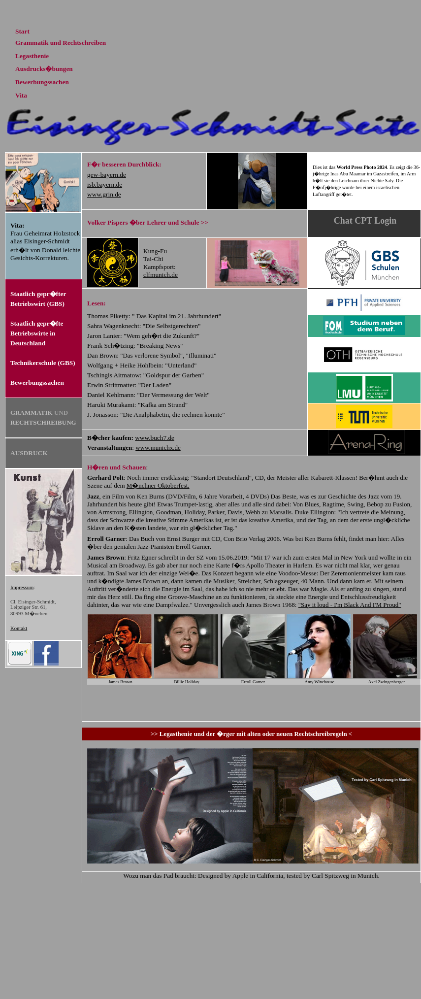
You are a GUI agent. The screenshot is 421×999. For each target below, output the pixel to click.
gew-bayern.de (106, 174)
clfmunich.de (160, 274)
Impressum (21, 587)
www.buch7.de (154, 437)
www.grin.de (104, 194)
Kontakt (18, 628)
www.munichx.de (158, 447)
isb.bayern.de (104, 184)
